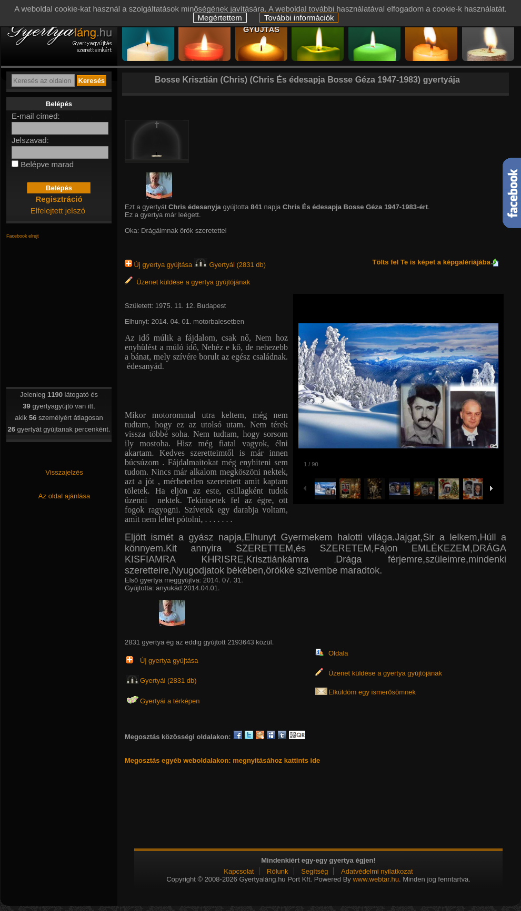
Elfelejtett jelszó (58, 210)
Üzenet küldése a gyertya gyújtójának (187, 282)
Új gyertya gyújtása (159, 265)
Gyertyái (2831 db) (230, 265)
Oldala (338, 653)
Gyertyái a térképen (169, 701)
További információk (299, 17)
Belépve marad (47, 164)
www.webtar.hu (375, 879)
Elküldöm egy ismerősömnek (372, 692)
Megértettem (220, 17)
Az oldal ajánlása (64, 496)
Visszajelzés (64, 472)
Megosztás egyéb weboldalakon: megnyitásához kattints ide (222, 760)
